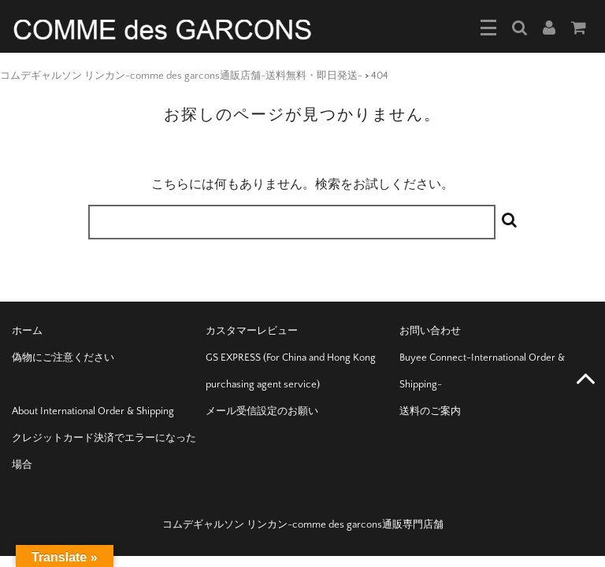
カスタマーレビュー (252, 330)
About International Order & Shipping (93, 411)
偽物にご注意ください (63, 357)
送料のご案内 (430, 411)
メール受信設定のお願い (262, 411)
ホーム (27, 330)
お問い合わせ (430, 330)
